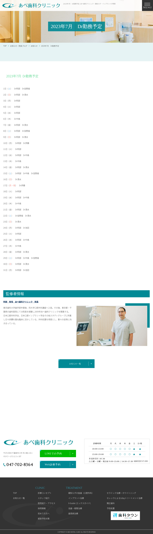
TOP (5, 46)
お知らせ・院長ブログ (18, 46)
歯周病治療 (73, 513)
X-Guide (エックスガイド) (79, 503)
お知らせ (34, 46)
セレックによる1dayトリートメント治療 (124, 498)
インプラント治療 (76, 498)
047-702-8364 (19, 464)
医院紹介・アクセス (46, 503)
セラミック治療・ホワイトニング (121, 492)
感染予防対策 (44, 518)
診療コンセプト (44, 492)
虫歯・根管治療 (75, 508)
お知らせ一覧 (19, 498)
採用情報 (42, 508)
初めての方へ (44, 513)
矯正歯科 (111, 503)
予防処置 (111, 508)
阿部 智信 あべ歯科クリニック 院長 (20, 301)
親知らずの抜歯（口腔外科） (81, 492)
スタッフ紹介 (44, 498)
